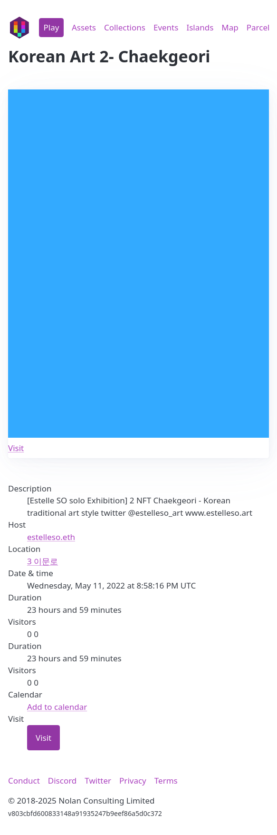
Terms (166, 780)
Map (229, 27)
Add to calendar (57, 706)
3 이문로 (42, 561)
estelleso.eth (51, 536)
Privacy (132, 780)
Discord (62, 780)
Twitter (98, 780)
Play (51, 27)
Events (165, 27)
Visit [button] (43, 737)
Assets (84, 27)
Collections (124, 27)
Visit (16, 447)
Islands (199, 27)
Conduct (24, 780)
